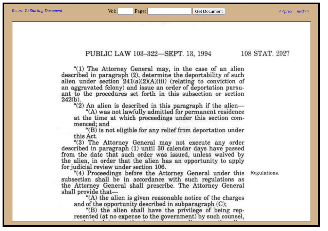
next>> (303, 11)
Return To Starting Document (37, 10)
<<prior (285, 11)
